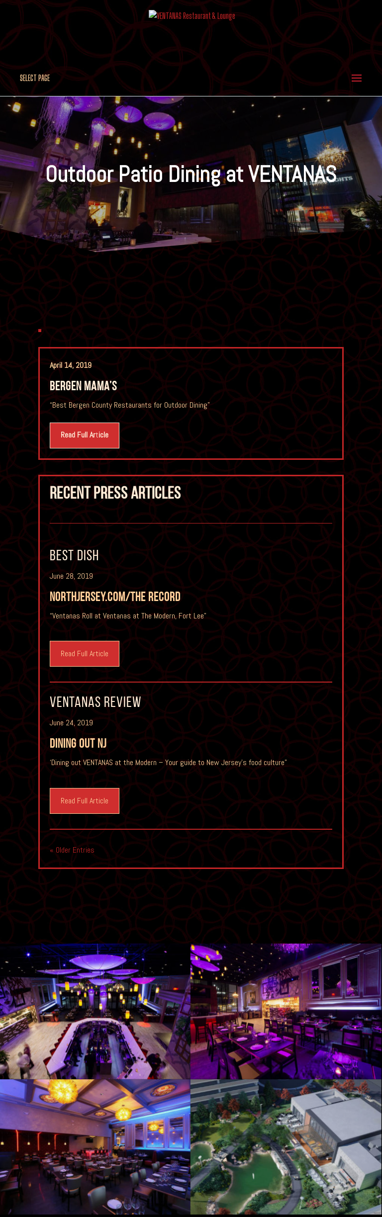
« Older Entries (72, 850)
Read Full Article (84, 653)
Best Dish (74, 556)
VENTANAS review (95, 703)
